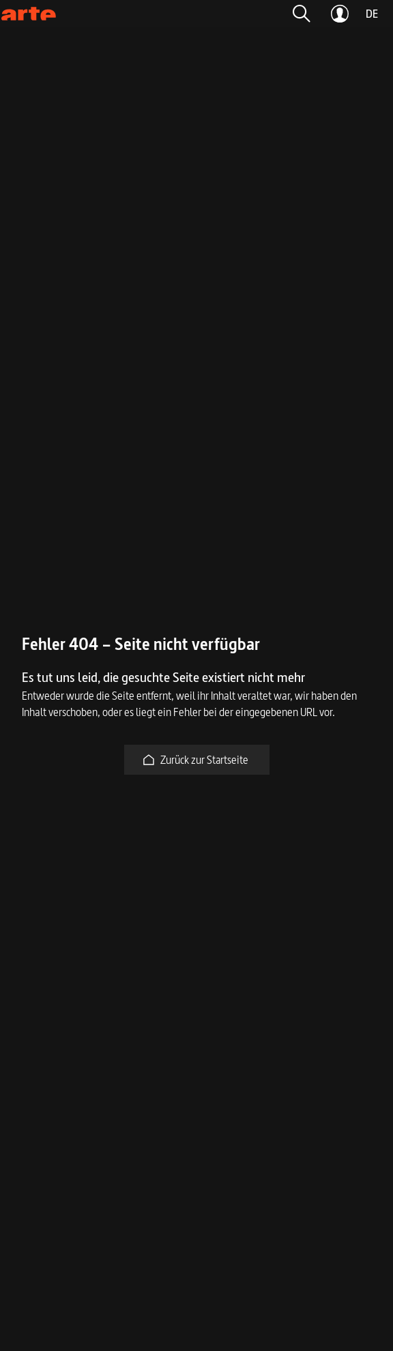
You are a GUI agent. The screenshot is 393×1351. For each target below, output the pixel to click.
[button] (301, 14)
